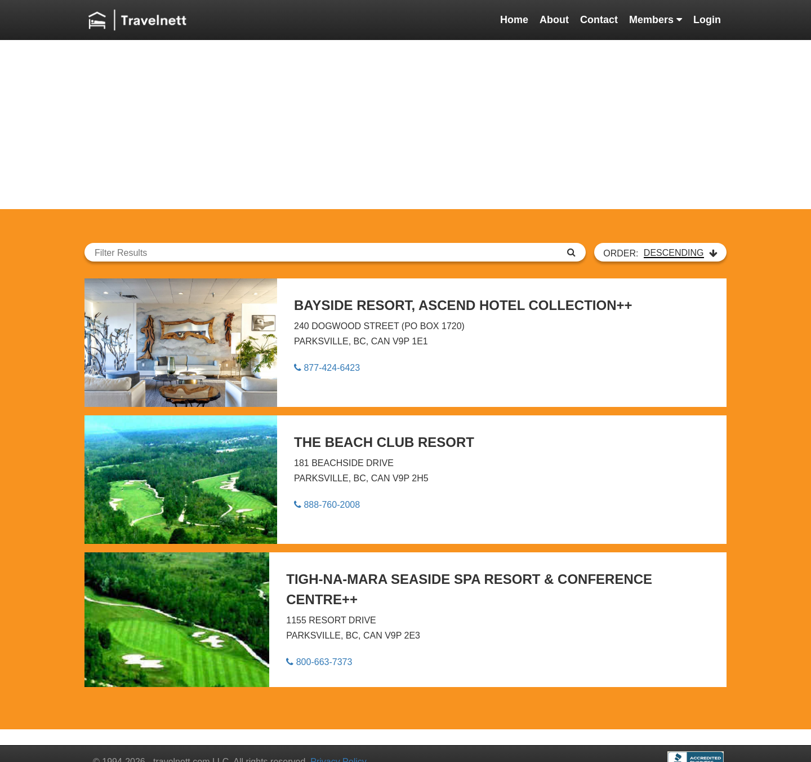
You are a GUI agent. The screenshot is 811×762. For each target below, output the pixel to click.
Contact (599, 19)
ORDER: (660, 253)
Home (514, 19)
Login (707, 19)
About (554, 19)
